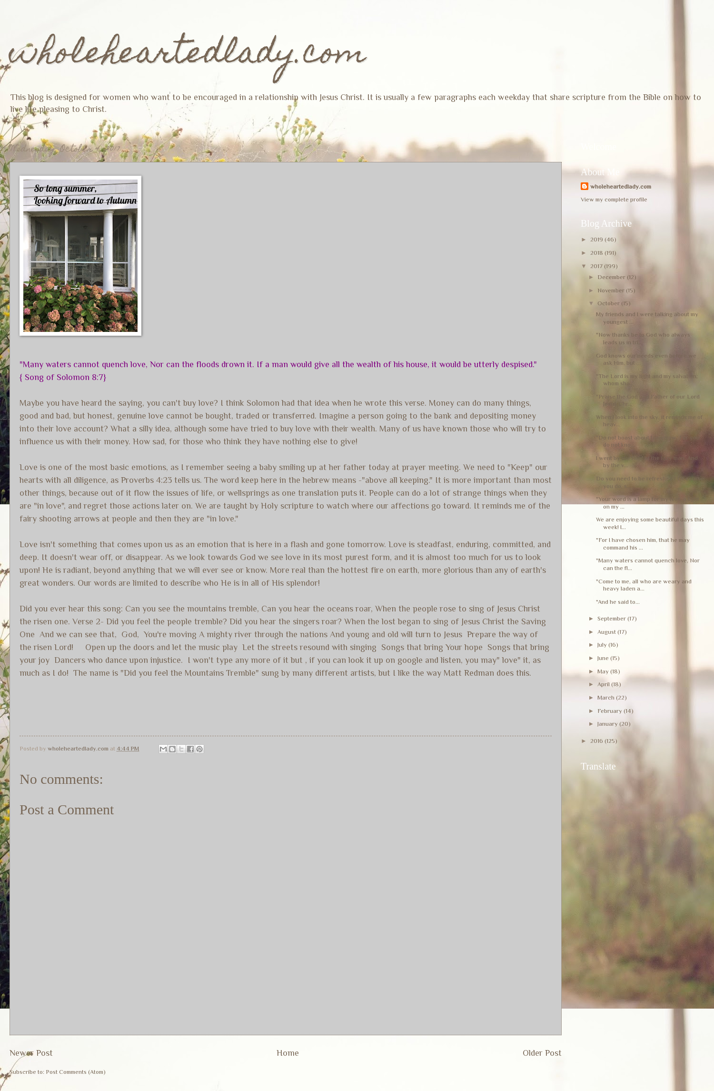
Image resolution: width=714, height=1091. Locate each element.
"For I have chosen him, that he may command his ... (643, 543)
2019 (597, 239)
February (610, 710)
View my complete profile (614, 199)
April (604, 684)
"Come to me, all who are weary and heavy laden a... (644, 585)
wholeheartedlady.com (188, 55)
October (609, 303)
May (603, 671)
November (611, 290)
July (602, 644)
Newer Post (31, 1053)
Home (288, 1053)
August (607, 631)
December (612, 276)
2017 (597, 266)
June (603, 657)
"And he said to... (618, 601)
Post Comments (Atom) (76, 1071)
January (608, 723)
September (612, 618)
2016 (597, 740)
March (606, 697)
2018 (597, 252)
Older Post (542, 1053)
